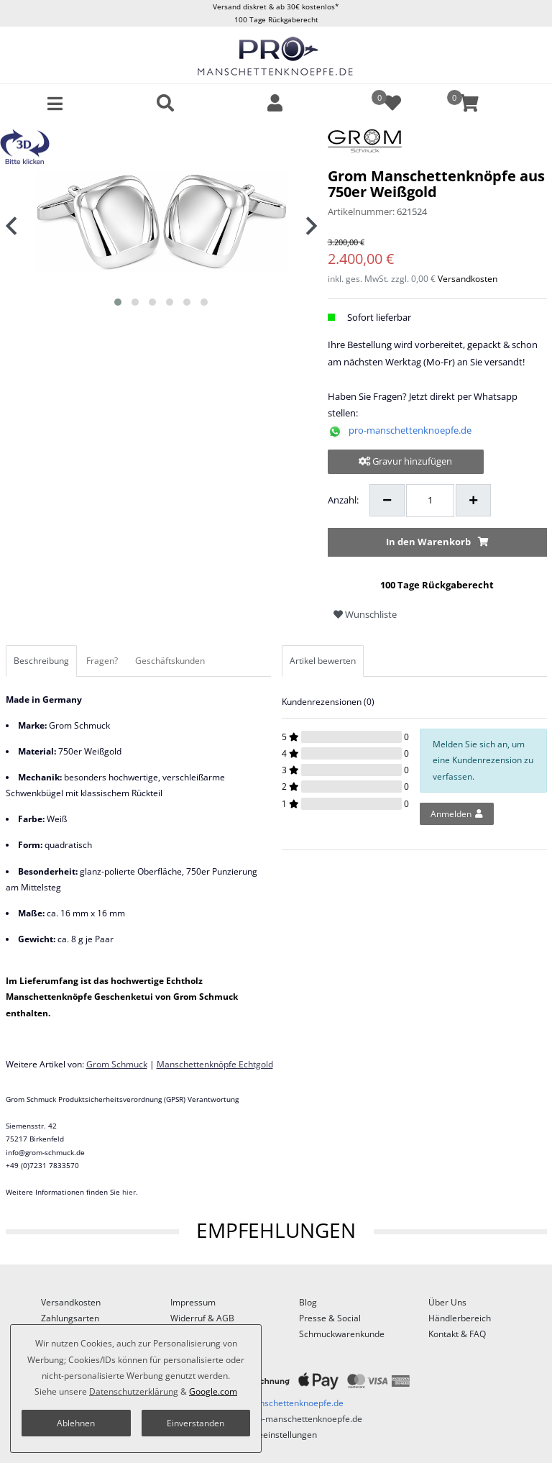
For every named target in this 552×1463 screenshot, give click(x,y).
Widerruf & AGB (202, 1318)
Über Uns (447, 1302)
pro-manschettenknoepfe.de (410, 430)
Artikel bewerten (323, 661)
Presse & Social (330, 1318)
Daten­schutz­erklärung (133, 1391)
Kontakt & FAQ (457, 1334)
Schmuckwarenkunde (342, 1334)
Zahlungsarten (70, 1318)
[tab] (42, 661)
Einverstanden (195, 1423)
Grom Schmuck (116, 1064)
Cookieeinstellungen (276, 1434)
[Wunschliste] (386, 103)
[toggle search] (165, 103)
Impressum (193, 1302)
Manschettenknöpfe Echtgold (215, 1064)
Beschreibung (41, 661)
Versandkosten (467, 279)
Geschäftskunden (170, 661)
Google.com (213, 1391)
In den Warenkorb (437, 541)
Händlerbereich (459, 1318)
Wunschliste (365, 614)
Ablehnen (76, 1423)
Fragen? (102, 661)
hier (129, 1192)
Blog (308, 1302)
